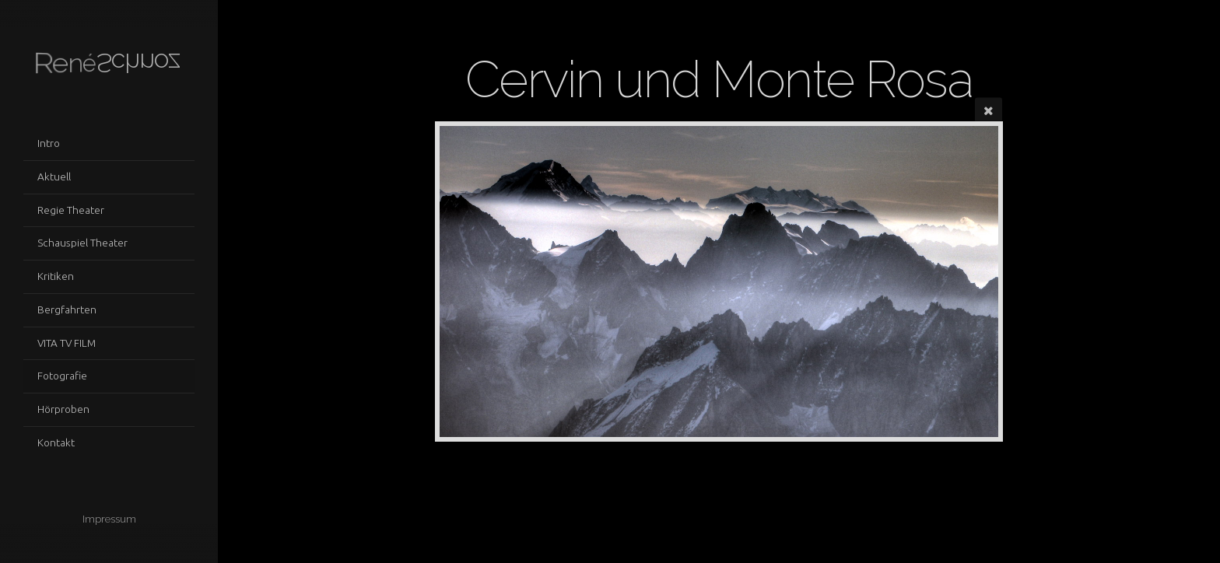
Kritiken (55, 276)
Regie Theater (70, 210)
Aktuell (54, 176)
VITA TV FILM (66, 343)
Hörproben (63, 409)
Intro (48, 143)
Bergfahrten (66, 309)
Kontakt (56, 442)
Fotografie (62, 375)
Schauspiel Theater (82, 242)
